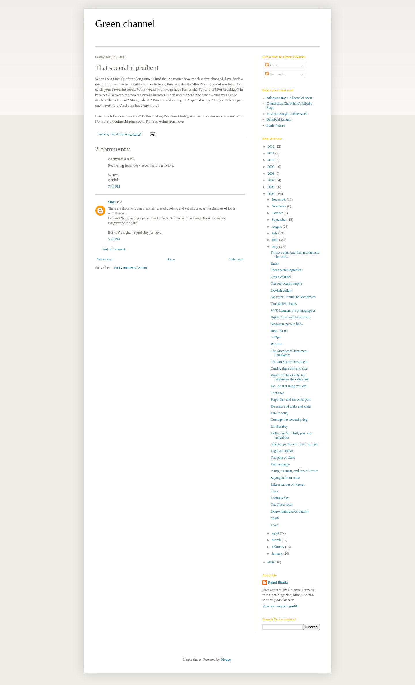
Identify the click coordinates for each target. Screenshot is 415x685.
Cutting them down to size (289, 368)
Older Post (236, 259)
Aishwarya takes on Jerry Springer (295, 444)
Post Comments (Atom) (130, 268)
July (275, 233)
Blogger (226, 659)
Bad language (280, 464)
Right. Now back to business (291, 317)
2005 (272, 194)
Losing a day (280, 498)
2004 (272, 562)
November (279, 206)
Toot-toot (277, 393)
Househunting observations (290, 511)
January (277, 553)
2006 (272, 187)
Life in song (279, 413)
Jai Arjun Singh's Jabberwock (287, 114)
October (278, 213)
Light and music (282, 451)
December (279, 199)
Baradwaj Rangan (279, 119)
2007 (272, 180)
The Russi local (282, 505)
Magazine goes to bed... (287, 324)
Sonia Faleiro (276, 125)
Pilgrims (277, 344)
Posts (271, 65)
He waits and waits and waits (291, 406)
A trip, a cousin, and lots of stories (294, 471)
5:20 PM (114, 239)
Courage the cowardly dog (289, 420)
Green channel (125, 24)
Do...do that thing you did (289, 386)
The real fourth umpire (286, 283)
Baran (275, 263)
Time (274, 491)
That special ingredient (287, 270)
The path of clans (283, 458)
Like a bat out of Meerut (288, 484)
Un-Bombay (279, 427)
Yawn (275, 518)
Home (171, 259)
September (279, 220)
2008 (272, 174)
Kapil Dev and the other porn (291, 399)
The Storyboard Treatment (289, 362)
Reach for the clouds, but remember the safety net (290, 377)
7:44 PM (114, 186)
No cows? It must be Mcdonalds (293, 297)
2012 (272, 146)
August (277, 226)
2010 (272, 160)
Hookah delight (281, 290)
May (275, 247)
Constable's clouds (284, 304)
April (276, 533)
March (277, 540)
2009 (272, 167)
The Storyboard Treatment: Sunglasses (289, 353)
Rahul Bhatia (278, 583)
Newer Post (105, 259)
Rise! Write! (279, 331)
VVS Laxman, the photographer (293, 311)
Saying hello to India (285, 478)
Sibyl (112, 202)
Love (274, 525)
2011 (272, 153)
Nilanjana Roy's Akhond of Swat (289, 98)
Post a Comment (113, 249)
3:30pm (276, 337)
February (278, 547)
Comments (275, 74)
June (275, 240)
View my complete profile (280, 606)
